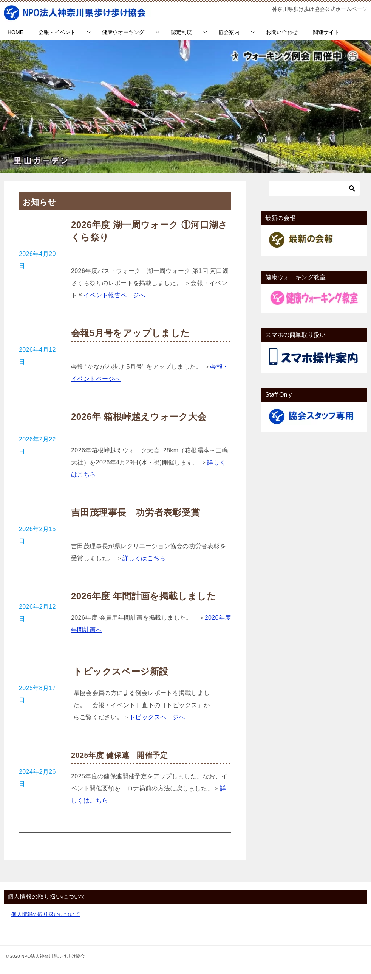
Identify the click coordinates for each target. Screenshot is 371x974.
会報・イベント (57, 32)
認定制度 (181, 32)
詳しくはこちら (144, 558)
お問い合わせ (282, 32)
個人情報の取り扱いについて (45, 914)
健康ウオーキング (123, 32)
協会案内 (229, 32)
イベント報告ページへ (114, 295)
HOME (15, 32)
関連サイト (326, 32)
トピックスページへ (157, 717)
